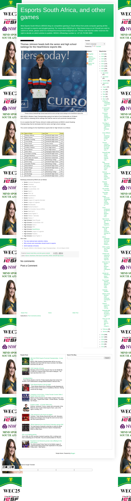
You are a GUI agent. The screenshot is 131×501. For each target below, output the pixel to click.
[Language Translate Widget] (95, 43)
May (104, 94)
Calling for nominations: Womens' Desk (106, 103)
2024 (102, 59)
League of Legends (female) (36, 200)
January (105, 331)
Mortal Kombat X (33, 207)
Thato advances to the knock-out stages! (41, 414)
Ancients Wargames (34, 182)
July (104, 89)
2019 (102, 71)
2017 (102, 337)
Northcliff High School (58, 255)
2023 (102, 61)
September (106, 83)
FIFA (33, 227)
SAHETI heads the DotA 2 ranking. (105, 306)
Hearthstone (33, 255)
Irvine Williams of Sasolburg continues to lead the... (106, 136)
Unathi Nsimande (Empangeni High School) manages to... (106, 201)
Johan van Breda (91, 64)
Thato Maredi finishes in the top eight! (40, 384)
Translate (96, 46)
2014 (102, 344)
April (104, 96)
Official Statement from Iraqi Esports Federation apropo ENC (46, 424)
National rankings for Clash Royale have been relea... (106, 175)
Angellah (91, 54)
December (105, 73)
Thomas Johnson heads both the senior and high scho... (106, 146)
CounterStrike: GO (33, 189)
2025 (102, 56)
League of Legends (34, 202)
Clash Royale (32, 186)
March (104, 99)
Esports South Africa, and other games (92, 59)
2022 (102, 63)
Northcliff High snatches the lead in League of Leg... (106, 313)
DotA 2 (30, 191)
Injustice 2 (31, 198)
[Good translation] (5, 467)
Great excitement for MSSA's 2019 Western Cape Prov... (106, 212)
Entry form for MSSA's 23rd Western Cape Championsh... (106, 266)
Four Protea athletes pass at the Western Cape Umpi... (106, 283)
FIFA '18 (30, 193)
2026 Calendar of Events (37, 368)
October (105, 80)
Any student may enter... (106, 189)
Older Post (75, 313)
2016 (102, 339)
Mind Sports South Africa (42, 255)
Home (50, 313)
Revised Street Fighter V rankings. (105, 184)
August (105, 87)
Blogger (73, 453)
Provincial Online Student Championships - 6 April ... (106, 117)
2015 (102, 342)
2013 (102, 346)
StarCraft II (31, 211)
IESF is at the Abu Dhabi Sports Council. (106, 249)
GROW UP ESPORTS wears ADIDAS (106, 275)
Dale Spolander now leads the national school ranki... (106, 166)
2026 (102, 54)
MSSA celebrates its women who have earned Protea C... (106, 240)
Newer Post (24, 313)
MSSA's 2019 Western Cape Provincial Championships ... (106, 297)
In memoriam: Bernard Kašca (106, 109)
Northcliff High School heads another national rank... (106, 156)
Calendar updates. (105, 290)
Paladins (34, 233)
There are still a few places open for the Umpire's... (106, 322)
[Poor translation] (11, 467)
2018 (102, 334)
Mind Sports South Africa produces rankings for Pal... (106, 231)
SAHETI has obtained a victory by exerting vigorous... (106, 256)
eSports (27, 255)
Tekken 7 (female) (33, 216)
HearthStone (32, 195)
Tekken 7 (31, 218)
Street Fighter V (33, 213)
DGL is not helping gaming (29, 434)
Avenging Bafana (27, 378)
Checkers (31, 184)
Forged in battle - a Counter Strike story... (41, 404)
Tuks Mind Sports (105, 193)
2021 (102, 66)
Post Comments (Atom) (34, 316)
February (105, 329)
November (105, 77)
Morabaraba (31, 204)
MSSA (50, 255)
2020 (102, 68)
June (104, 92)
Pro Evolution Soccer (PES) (36, 209)
